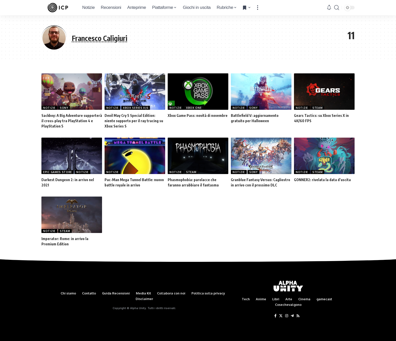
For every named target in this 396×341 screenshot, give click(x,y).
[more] (257, 7)
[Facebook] (275, 316)
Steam (317, 107)
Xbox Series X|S (135, 107)
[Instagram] (286, 316)
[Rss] (298, 316)
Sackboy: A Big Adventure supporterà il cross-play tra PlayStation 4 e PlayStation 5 (71, 120)
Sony (64, 107)
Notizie (49, 107)
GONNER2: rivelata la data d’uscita (322, 180)
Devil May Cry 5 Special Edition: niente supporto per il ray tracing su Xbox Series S (134, 120)
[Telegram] (292, 316)
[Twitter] (281, 316)
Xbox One (194, 107)
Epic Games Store (57, 172)
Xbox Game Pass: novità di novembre (198, 115)
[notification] (329, 7)
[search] (336, 7)
